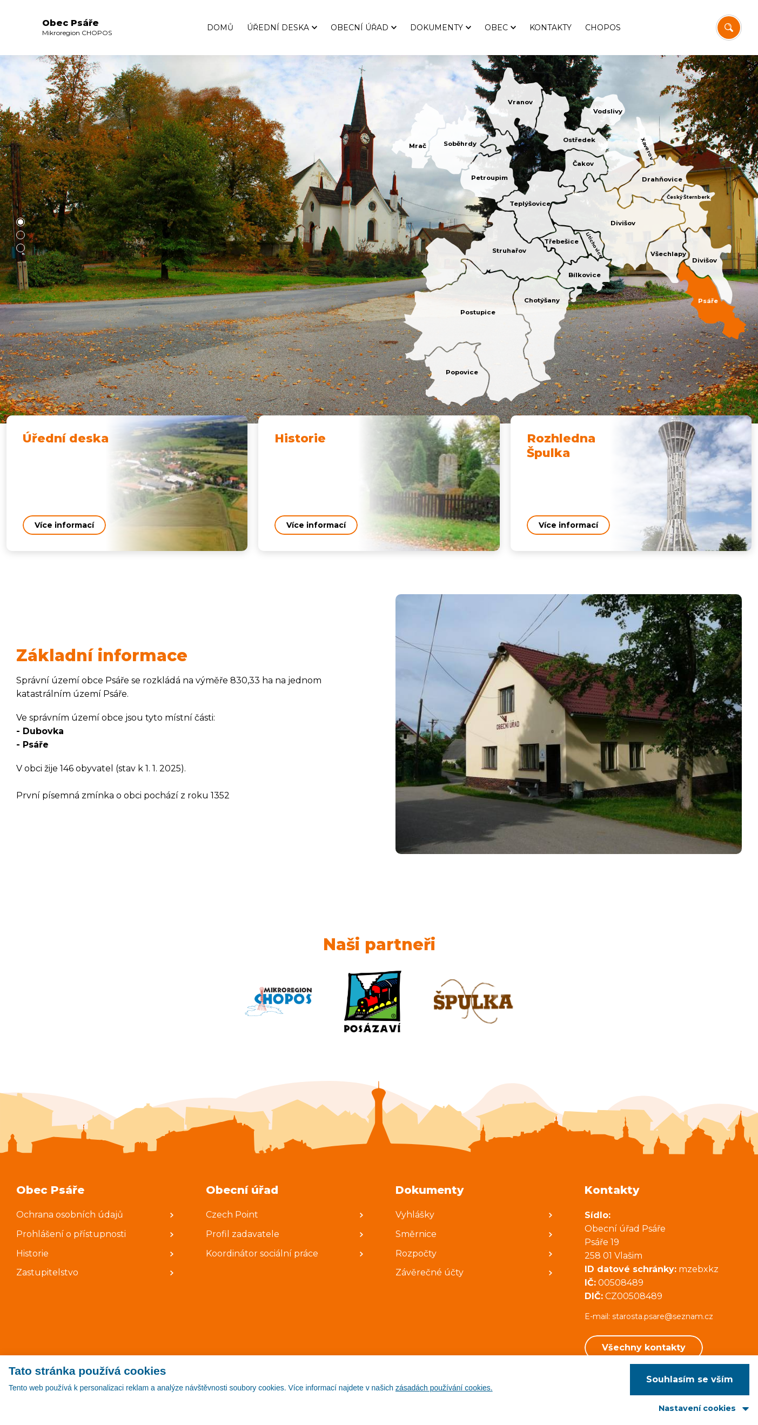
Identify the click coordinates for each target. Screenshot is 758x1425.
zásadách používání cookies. (444, 1387)
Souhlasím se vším (689, 1379)
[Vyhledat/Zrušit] (728, 27)
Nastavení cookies (697, 1408)
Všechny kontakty (644, 1347)
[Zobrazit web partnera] (278, 1001)
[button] (20, 222)
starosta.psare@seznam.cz (663, 1316)
